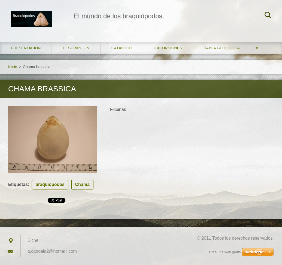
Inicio (12, 67)
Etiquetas (18, 184)
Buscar (268, 16)
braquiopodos (50, 184)
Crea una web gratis (225, 252)
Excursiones (168, 48)
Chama (82, 184)
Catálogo (121, 48)
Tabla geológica (221, 48)
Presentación (26, 48)
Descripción (76, 48)
